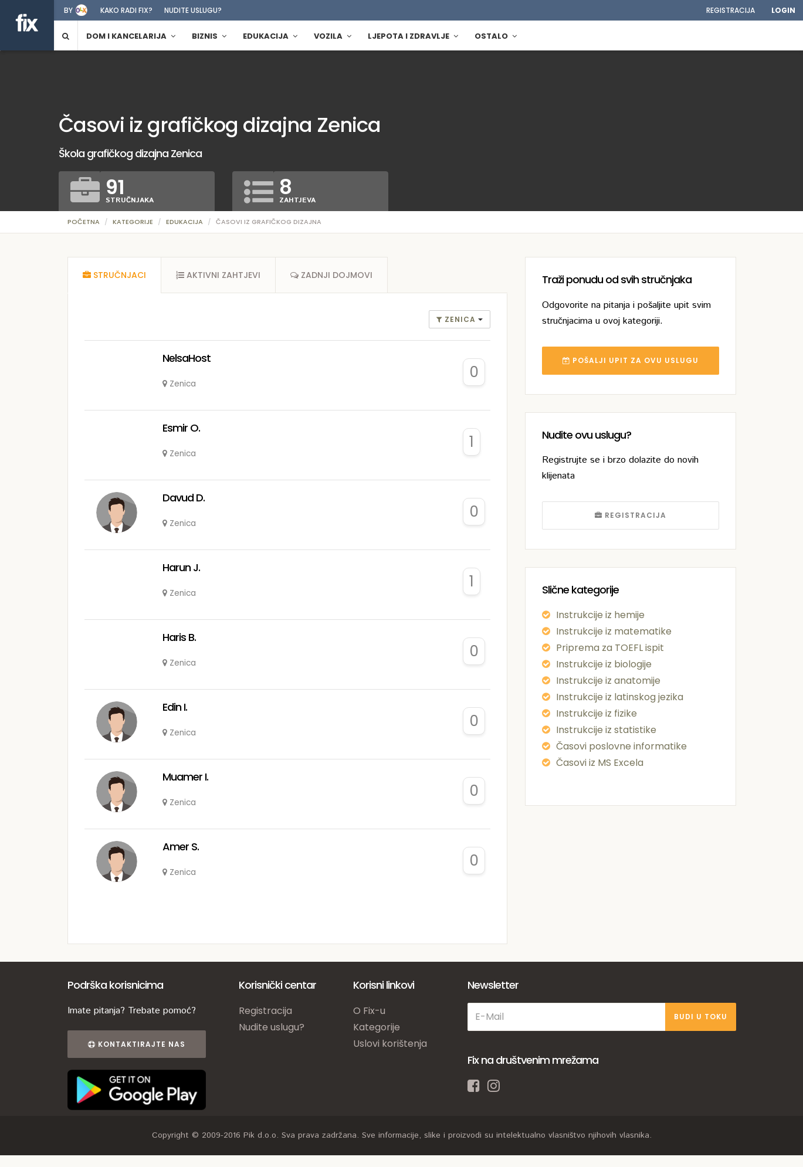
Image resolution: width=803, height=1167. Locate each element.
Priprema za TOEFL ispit (610, 647)
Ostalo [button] (496, 36)
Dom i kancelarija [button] (130, 36)
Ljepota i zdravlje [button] (413, 36)
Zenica (457, 319)
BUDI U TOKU (700, 1017)
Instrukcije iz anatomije (608, 680)
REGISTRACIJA (630, 515)
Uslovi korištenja (390, 1043)
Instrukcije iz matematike (614, 631)
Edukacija (184, 221)
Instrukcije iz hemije (600, 615)
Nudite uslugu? (193, 10)
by (68, 10)
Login (783, 10)
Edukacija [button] (270, 36)
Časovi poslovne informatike (621, 746)
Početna (83, 221)
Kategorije (133, 221)
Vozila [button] (332, 36)
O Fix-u (369, 1010)
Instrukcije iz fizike (596, 713)
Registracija (730, 10)
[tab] (114, 275)
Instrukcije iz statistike (606, 730)
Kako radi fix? (126, 10)
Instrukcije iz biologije (604, 664)
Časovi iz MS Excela (599, 762)
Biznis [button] (209, 36)
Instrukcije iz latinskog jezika (619, 697)
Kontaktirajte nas (136, 1044)
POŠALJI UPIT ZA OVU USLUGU (631, 360)
